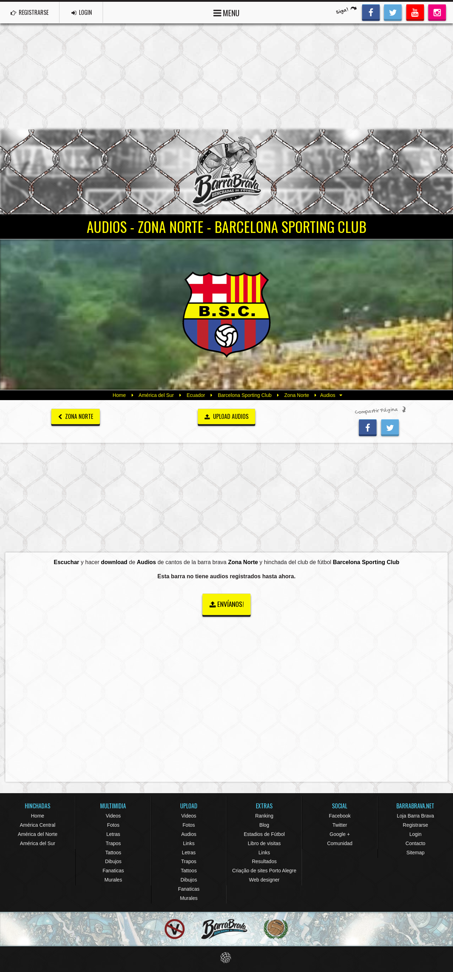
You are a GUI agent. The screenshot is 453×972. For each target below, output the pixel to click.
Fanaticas (113, 870)
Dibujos (113, 861)
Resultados (264, 861)
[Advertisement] (226, 76)
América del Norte (37, 834)
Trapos (113, 843)
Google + (339, 834)
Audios (188, 834)
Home (119, 395)
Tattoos (113, 852)
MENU (226, 12)
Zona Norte (296, 395)
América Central (37, 825)
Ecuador (196, 395)
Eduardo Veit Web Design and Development (226, 958)
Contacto (415, 843)
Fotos (113, 825)
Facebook (339, 816)
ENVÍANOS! (227, 604)
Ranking (264, 816)
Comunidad (339, 843)
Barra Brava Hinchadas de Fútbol (226, 171)
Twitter (339, 825)
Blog (264, 825)
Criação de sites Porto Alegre (264, 870)
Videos (113, 816)
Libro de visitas (264, 843)
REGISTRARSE (29, 12)
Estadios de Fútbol (264, 834)
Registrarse (415, 825)
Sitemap (415, 852)
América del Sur (156, 395)
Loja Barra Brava (415, 816)
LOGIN (81, 12)
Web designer (264, 880)
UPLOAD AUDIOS (226, 416)
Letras (113, 834)
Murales (113, 880)
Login (415, 834)
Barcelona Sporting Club (244, 395)
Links (189, 843)
